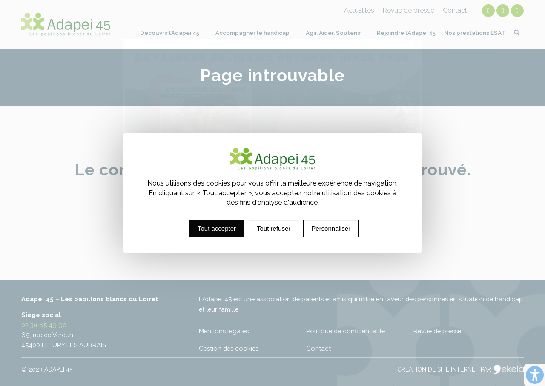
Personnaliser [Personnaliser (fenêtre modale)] (330, 228)
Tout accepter (217, 228)
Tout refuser (273, 228)
